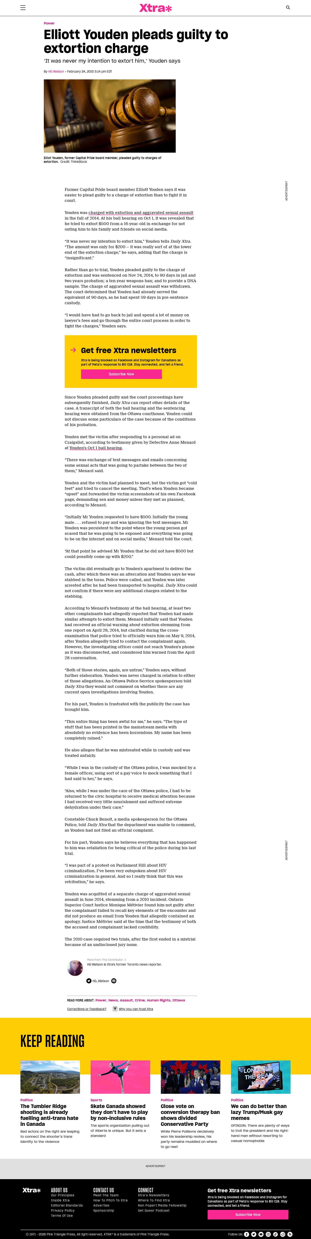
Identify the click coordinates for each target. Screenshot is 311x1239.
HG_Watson (101, 981)
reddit (282, 1234)
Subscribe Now (121, 374)
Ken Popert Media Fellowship (162, 1205)
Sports (96, 1100)
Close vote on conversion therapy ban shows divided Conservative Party (190, 1115)
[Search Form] (288, 8)
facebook (246, 1234)
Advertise (101, 1205)
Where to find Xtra (154, 1200)
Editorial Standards (67, 1205)
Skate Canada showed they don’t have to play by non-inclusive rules (119, 1112)
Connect (146, 1190)
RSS (289, 1234)
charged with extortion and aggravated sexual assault (140, 212)
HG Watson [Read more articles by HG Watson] (56, 71)
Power (101, 1000)
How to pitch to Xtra (110, 1200)
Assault (126, 1000)
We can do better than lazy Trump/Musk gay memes (259, 1112)
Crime (140, 1000)
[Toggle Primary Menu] (23, 8)
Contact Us (103, 1190)
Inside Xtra (60, 1200)
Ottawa (179, 1000)
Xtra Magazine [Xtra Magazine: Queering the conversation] (155, 8)
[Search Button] (288, 7)
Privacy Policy (63, 1210)
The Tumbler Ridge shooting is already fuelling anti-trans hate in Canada (49, 1115)
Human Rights (158, 1000)
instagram (268, 1234)
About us (59, 1190)
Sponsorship (103, 1210)
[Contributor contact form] (114, 981)
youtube (261, 1234)
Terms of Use (62, 1216)
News (113, 1000)
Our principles (62, 1195)
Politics (26, 1100)
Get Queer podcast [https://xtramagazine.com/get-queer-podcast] (154, 1210)
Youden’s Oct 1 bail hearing (96, 448)
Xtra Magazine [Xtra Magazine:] (31, 1192)
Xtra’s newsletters (153, 1195)
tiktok (275, 1234)
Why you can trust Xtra (133, 1009)
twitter (253, 1234)
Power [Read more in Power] (49, 23)
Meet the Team (106, 1195)
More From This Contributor (105, 959)
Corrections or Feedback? (86, 1009)
